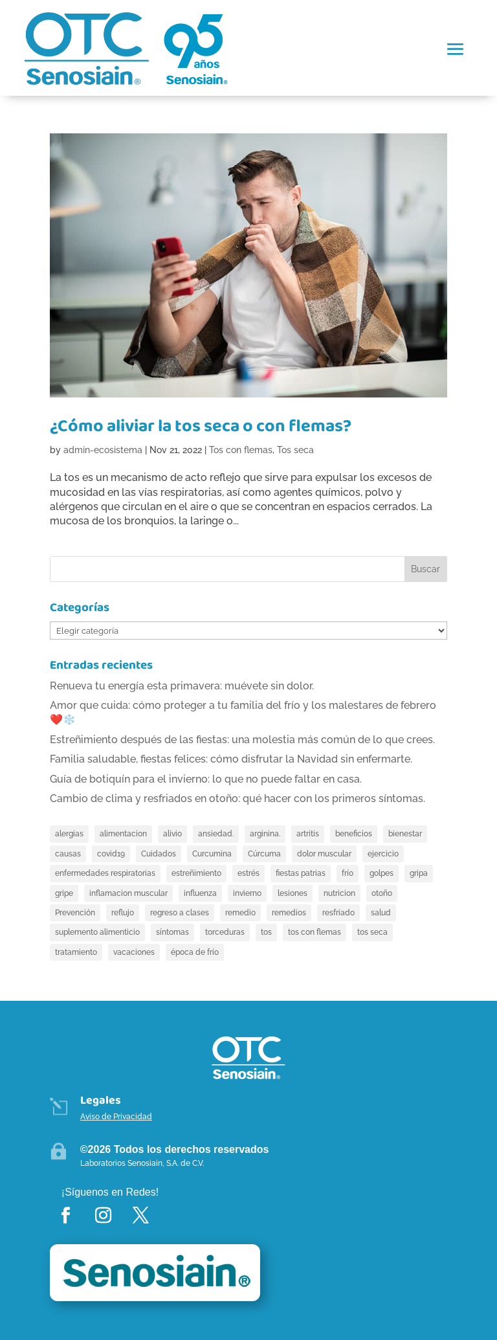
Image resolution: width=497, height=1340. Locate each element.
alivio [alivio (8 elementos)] (172, 833)
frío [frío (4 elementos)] (347, 873)
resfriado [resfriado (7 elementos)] (338, 912)
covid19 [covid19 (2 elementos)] (111, 853)
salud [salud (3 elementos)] (381, 912)
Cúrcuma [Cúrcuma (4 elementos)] (264, 853)
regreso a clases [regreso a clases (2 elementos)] (179, 912)
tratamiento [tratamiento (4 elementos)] (76, 952)
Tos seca (295, 450)
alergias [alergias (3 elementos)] (69, 833)
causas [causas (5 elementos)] (68, 853)
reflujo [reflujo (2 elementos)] (122, 912)
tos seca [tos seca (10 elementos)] (372, 932)
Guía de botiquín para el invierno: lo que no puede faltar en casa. (206, 779)
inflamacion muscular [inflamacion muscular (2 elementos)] (128, 893)
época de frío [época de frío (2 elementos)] (195, 952)
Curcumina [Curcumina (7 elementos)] (212, 853)
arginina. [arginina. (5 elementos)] (265, 833)
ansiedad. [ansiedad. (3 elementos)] (216, 833)
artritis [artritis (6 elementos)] (307, 833)
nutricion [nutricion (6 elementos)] (339, 893)
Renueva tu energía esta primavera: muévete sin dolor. (182, 686)
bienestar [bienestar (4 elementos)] (405, 833)
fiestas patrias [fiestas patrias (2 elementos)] (301, 873)
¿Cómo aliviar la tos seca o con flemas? (200, 426)
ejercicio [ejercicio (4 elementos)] (383, 853)
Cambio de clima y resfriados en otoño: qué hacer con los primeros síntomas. (237, 798)
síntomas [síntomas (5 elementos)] (172, 932)
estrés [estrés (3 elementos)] (248, 873)
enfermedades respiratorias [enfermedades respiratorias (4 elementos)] (105, 873)
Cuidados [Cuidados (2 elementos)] (158, 853)
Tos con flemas (240, 450)
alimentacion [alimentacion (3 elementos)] (123, 833)
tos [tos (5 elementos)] (266, 932)
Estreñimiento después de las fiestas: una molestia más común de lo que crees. (242, 739)
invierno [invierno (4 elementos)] (247, 893)
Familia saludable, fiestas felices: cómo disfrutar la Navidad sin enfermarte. (231, 759)
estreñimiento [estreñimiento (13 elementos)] (196, 873)
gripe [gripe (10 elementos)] (64, 893)
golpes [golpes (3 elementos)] (381, 873)
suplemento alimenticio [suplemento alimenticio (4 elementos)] (97, 932)
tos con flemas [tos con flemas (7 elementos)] (314, 932)
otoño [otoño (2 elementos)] (381, 893)
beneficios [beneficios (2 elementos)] (353, 833)
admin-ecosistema (102, 450)
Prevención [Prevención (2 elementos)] (75, 912)
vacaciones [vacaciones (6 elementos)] (134, 952)
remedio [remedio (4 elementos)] (240, 912)
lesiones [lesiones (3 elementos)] (292, 893)
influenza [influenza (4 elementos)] (200, 893)
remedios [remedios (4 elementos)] (289, 912)
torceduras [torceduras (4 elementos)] (225, 932)
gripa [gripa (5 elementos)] (419, 873)
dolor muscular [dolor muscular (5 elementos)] (324, 853)
